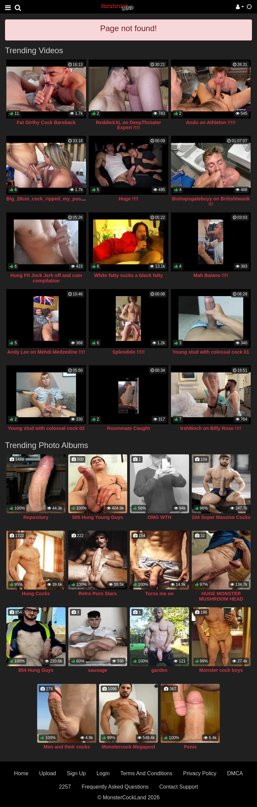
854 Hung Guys (36, 670)
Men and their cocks (67, 746)
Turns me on (159, 593)
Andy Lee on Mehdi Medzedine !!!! (46, 352)
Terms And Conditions (146, 773)
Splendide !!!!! (128, 352)
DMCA (235, 773)
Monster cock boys (221, 670)
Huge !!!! (128, 198)
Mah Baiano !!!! (210, 275)
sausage (97, 670)
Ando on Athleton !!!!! (211, 122)
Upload (47, 773)
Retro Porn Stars (98, 593)
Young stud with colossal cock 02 (46, 428)
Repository (36, 517)
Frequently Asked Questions (115, 787)
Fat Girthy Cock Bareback (46, 122)
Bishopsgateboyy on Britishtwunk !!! (211, 201)
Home (21, 773)
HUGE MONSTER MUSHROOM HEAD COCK (221, 599)
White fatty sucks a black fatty (128, 275)
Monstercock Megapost (128, 746)
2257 (65, 787)
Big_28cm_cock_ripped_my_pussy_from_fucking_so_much (75, 198)
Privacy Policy (200, 773)
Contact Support (178, 787)
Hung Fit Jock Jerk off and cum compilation (46, 278)
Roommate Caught (128, 428)
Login (102, 773)
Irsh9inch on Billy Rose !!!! (210, 428)
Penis (190, 746)
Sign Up (76, 773)
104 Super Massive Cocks (221, 517)
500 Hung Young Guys (97, 517)
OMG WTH (159, 517)
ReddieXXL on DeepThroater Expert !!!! (128, 125)
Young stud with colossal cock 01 (210, 352)
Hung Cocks (36, 593)
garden (159, 670)
